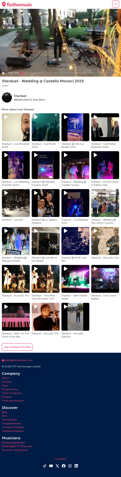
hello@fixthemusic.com (17, 360)
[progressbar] (14, 73)
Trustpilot (60, 458)
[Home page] (17, 4)
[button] (115, 4)
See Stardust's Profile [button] (17, 346)
